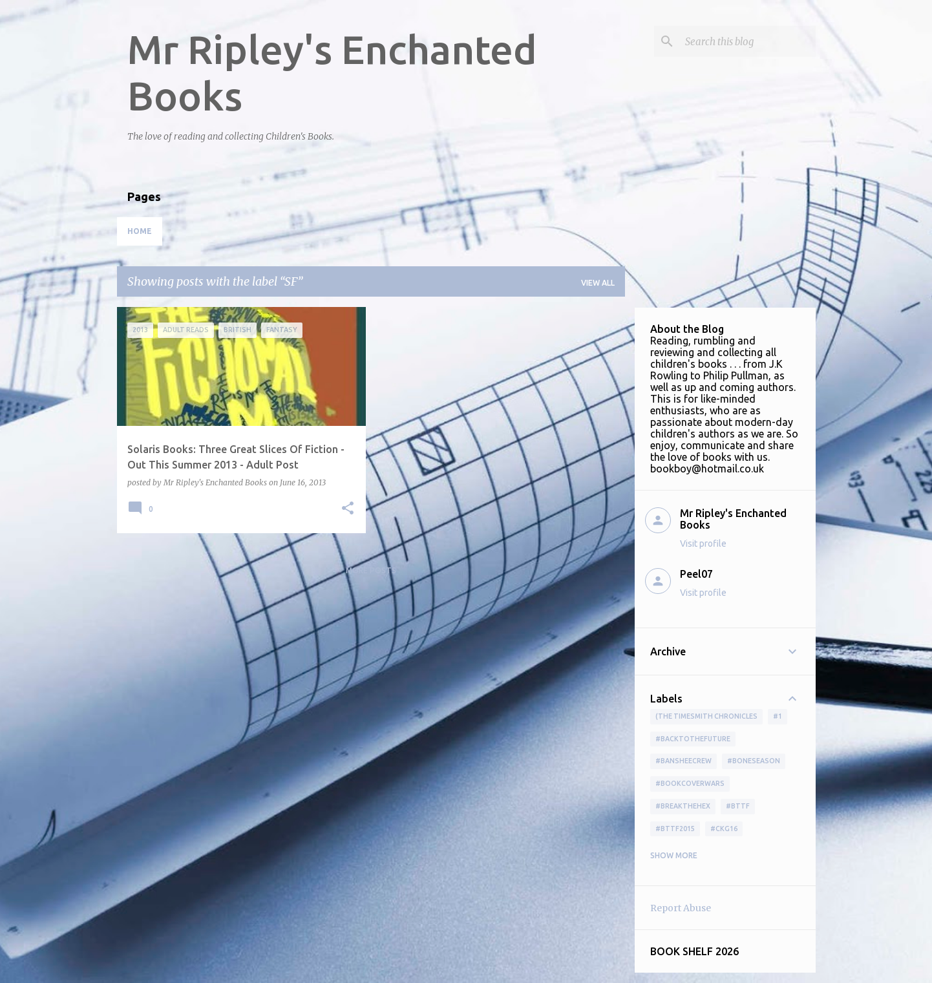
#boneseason (753, 761)
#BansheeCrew (683, 761)
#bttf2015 (675, 828)
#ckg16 (723, 828)
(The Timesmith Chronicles (706, 716)
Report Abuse (680, 908)
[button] (347, 509)
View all (598, 283)
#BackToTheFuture (692, 739)
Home (139, 231)
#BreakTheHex (682, 806)
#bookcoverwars (690, 783)
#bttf (738, 806)
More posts (371, 570)
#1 (777, 716)
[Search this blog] (748, 41)
